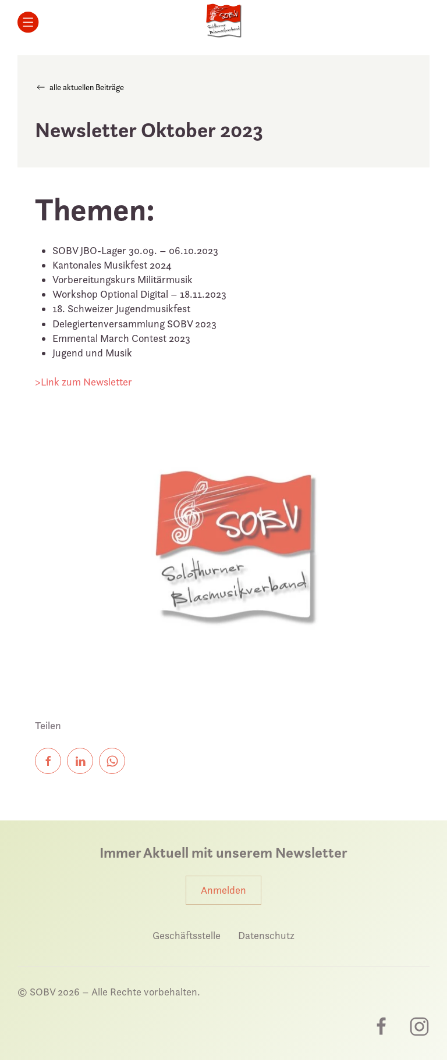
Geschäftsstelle (186, 935)
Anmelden (223, 890)
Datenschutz (266, 935)
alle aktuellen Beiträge (79, 87)
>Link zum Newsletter (83, 382)
